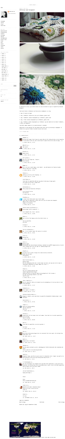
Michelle (24, 151)
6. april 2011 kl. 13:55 (29, 170)
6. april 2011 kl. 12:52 (29, 155)
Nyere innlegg (22, 402)
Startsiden (42, 402)
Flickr (2, 24)
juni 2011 (4, 67)
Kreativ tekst (4, 39)
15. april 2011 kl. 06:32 (29, 351)
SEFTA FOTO (3, 25)
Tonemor (24, 304)
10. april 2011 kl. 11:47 (29, 336)
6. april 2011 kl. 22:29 (29, 277)
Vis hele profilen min (11, 13)
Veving (2, 48)
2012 (3, 62)
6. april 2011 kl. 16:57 (29, 204)
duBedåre (24, 137)
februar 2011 (5, 74)
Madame (24, 165)
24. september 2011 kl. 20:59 (30, 397)
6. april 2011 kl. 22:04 (29, 266)
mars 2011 (4, 72)
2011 (3, 64)
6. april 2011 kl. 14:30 (29, 176)
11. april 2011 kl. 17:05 (29, 342)
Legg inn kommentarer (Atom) (31, 404)
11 (1, 96)
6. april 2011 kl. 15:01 (29, 194)
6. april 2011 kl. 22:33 (29, 285)
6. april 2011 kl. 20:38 (29, 239)
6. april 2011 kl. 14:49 (29, 184)
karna (24, 242)
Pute (2, 42)
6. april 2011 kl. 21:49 (29, 257)
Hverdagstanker (4, 38)
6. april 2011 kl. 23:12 (29, 291)
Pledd (27, 131)
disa (24, 331)
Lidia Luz (25, 385)
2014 (3, 59)
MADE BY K (25, 145)
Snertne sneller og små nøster (29, 207)
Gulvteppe (3, 35)
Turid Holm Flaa (12, 11)
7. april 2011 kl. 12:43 (29, 310)
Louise (24, 235)
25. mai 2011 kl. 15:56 (28, 359)
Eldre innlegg (61, 402)
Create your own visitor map (48, 437)
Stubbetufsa (25, 288)
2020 (3, 53)
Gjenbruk (2, 33)
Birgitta (24, 251)
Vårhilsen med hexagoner (27, 10)
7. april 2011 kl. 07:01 (29, 301)
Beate (24, 339)
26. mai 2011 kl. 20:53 (28, 368)
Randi (24, 216)
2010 (3, 78)
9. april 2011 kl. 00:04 (29, 319)
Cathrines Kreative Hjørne (28, 294)
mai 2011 (4, 69)
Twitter (2, 22)
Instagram (3, 21)
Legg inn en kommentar (24, 400)
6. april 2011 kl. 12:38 (29, 148)
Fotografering (4, 32)
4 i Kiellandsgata (26, 362)
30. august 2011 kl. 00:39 (29, 391)
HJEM (2, 7)
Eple (24, 322)
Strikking (3, 45)
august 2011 (4, 66)
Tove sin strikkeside (27, 229)
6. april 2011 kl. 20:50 (29, 248)
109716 (2, 101)
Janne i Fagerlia (26, 280)
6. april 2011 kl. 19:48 (29, 226)
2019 (3, 55)
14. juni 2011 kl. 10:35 (29, 382)
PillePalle (25, 197)
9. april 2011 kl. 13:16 (29, 328)
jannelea (24, 345)
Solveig (24, 313)
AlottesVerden (26, 187)
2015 (3, 57)
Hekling (24, 131)
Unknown (24, 173)
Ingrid (24, 354)
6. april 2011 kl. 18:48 (29, 213)
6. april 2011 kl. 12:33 (29, 142)
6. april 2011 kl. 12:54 (29, 162)
